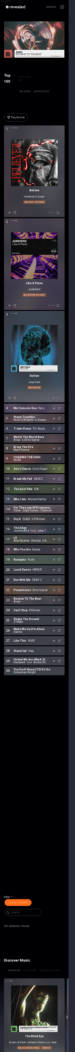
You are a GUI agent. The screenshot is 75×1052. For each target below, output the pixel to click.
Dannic (18, 654)
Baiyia (36, 572)
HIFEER (37, 592)
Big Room (37, 410)
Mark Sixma (42, 471)
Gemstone (33, 974)
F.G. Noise (39, 451)
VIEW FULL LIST (25, 82)
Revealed (17, 974)
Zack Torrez (31, 533)
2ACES (38, 501)
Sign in (57, 7)
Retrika (36, 563)
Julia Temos (45, 553)
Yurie (31, 582)
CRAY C (37, 602)
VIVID (31, 663)
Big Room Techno (37, 311)
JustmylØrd (21, 553)
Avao (17, 462)
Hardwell (32, 206)
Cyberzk (46, 533)
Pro (16, 132)
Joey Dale (37, 405)
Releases (28, 95)
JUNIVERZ (37, 306)
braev (44, 206)
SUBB (26, 542)
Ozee (17, 533)
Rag (31, 673)
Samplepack (44, 95)
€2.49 (60, 222)
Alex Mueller (22, 563)
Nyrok (48, 563)
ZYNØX (45, 643)
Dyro (41, 431)
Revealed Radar (53, 974)
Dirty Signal (31, 462)
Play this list (16, 121)
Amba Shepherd (44, 685)
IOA (36, 512)
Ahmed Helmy (37, 522)
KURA (45, 481)
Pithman (39, 542)
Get (62, 421)
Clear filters (18, 906)
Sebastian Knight (25, 695)
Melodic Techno (37, 212)
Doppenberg (46, 442)
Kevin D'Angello (24, 442)
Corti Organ (39, 491)
